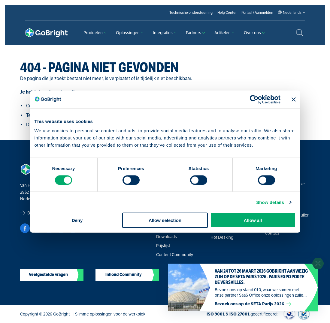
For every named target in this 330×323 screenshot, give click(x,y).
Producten (94, 32)
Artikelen (224, 32)
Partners (195, 32)
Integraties (164, 32)
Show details (270, 202)
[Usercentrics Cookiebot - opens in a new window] (254, 99)
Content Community (174, 255)
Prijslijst (163, 246)
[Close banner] (294, 99)
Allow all (253, 220)
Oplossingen (129, 32)
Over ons (254, 32)
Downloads (166, 237)
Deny (77, 220)
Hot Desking (221, 237)
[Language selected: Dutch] (292, 12)
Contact (272, 233)
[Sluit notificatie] (318, 264)
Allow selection (165, 220)
